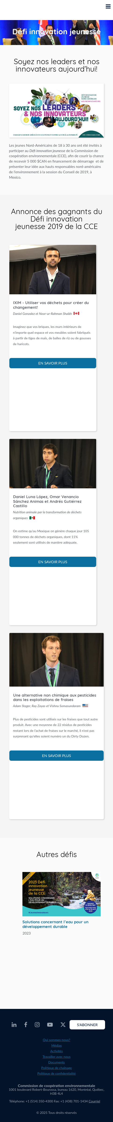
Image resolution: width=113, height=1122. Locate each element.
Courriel (94, 1101)
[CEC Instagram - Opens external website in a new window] (37, 1025)
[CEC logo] (15, 10)
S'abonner (87, 1024)
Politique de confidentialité (56, 1073)
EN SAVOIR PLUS (52, 363)
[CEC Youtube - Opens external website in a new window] (49, 1025)
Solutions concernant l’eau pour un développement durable (55, 924)
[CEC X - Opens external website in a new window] (63, 1025)
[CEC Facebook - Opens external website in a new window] (25, 1025)
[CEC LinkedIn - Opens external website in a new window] (14, 1025)
